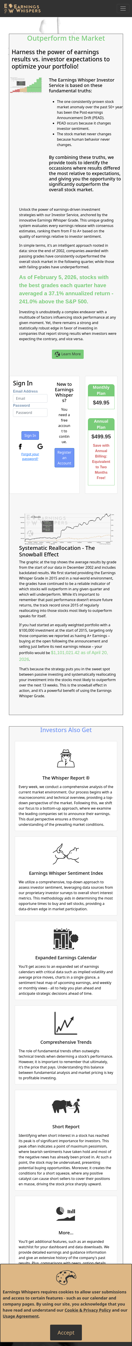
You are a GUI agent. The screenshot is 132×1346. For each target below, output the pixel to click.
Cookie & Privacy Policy (88, 1310)
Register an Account (64, 458)
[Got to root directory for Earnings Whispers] (22, 8)
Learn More (68, 354)
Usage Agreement (21, 1316)
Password (21, 405)
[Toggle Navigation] (123, 8)
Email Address (25, 391)
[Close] (66, 1332)
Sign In (30, 435)
